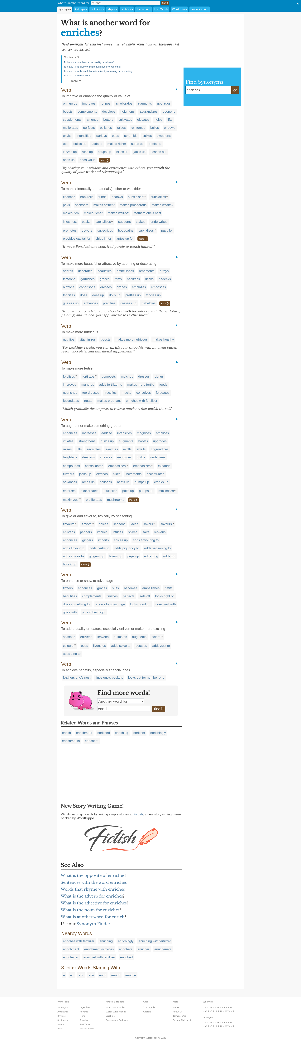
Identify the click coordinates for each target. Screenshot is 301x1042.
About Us (177, 1011)
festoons (69, 279)
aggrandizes (149, 111)
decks (149, 279)
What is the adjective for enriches (94, 903)
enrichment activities (99, 949)
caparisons (87, 287)
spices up (121, 540)
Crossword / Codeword (117, 1020)
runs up (87, 152)
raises (121, 128)
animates (120, 637)
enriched (103, 733)
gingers (87, 540)
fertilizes (88, 376)
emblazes (139, 287)
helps (158, 119)
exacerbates (89, 491)
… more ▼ (74, 81)
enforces (69, 491)
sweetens (164, 136)
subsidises (135, 197)
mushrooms (115, 500)
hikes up (122, 152)
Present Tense (86, 1028)
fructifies (110, 392)
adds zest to (161, 646)
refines (105, 103)
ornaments (146, 271)
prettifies (109, 303)
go (235, 90)
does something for (77, 604)
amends (92, 119)
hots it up (69, 564)
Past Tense (85, 1024)
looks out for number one (146, 677)
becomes (130, 588)
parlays (101, 136)
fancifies (69, 295)
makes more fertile (140, 384)
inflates (68, 441)
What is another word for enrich (93, 917)
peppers (86, 532)
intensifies (84, 136)
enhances (70, 103)
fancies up (153, 295)
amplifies (162, 433)
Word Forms (179, 9)
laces (134, 524)
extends (102, 474)
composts (109, 376)
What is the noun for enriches (90, 910)
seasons (119, 524)
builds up (79, 144)
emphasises (117, 466)
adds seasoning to (157, 548)
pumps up (146, 491)
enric (102, 975)
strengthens (87, 441)
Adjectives (85, 1007)
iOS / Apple (149, 1007)
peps (84, 646)
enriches (123, 708)
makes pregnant (109, 401)
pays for (167, 230)
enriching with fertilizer (155, 941)
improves (88, 103)
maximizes (70, 500)
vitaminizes (87, 339)
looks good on (140, 604)
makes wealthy (162, 205)
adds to (97, 144)
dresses (106, 287)
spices (103, 524)
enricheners (162, 949)
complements (87, 111)
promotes (70, 230)
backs (86, 222)
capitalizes (103, 222)
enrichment (84, 733)
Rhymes (112, 9)
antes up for (125, 238)
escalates (94, 449)
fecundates (71, 401)
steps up (137, 144)
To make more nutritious (77, 75)
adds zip (169, 556)
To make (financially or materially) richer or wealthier (92, 66)
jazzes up (70, 152)
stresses (106, 457)
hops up (69, 160)
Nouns (60, 1024)
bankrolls (86, 197)
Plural (82, 1015)
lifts (169, 119)
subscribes (105, 230)
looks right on (164, 596)
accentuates (155, 474)
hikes (117, 474)
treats (88, 401)
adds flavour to (73, 548)
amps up (88, 482)
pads (115, 136)
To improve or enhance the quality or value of (88, 62)
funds (102, 197)
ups (65, 144)
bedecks (165, 279)
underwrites (158, 222)
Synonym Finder (93, 924)
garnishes (87, 279)
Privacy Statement (182, 1020)
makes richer (116, 144)
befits (169, 588)
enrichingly (158, 733)
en (72, 975)
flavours (68, 524)
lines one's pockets (109, 677)
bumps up (142, 482)
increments (133, 474)
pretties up (133, 295)
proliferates (94, 500)
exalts (67, 136)
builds (154, 128)
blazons (68, 287)
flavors (86, 524)
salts (145, 532)
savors (148, 524)
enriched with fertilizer (99, 957)
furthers (68, 474)
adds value (87, 160)
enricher (139, 733)
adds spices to (73, 556)
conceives (143, 392)
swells (141, 449)
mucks (126, 392)
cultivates (125, 119)
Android (147, 1011)
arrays (164, 271)
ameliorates (124, 103)
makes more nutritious (132, 339)
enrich (66, 733)
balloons (106, 482)
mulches (127, 376)
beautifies (105, 271)
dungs (159, 376)
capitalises (146, 230)
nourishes (70, 392)
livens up (115, 556)
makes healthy (163, 339)
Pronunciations (199, 9)
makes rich (71, 213)
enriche (130, 975)
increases (89, 433)
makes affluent (103, 205)
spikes (147, 136)
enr (81, 975)
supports (124, 222)
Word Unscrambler (115, 1007)
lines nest (70, 222)
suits (115, 588)
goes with (70, 612)
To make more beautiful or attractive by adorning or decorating (98, 71)
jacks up (140, 152)
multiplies (110, 491)
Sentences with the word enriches (94, 882)
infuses (118, 532)
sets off (145, 596)
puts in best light (94, 612)
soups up (104, 152)
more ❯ (104, 160)
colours (68, 646)
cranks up (161, 482)
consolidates (94, 466)
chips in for (103, 238)
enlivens (69, 532)
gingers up (96, 556)
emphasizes (141, 466)
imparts (103, 540)
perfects (89, 128)
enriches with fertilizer (141, 401)
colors (156, 637)
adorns (68, 271)
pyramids (130, 136)
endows (169, 128)
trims (118, 279)
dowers (87, 230)
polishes (106, 128)
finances (69, 197)
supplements (72, 119)
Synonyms (65, 9)
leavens (160, 532)
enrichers (91, 741)
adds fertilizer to (110, 384)
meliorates (70, 128)
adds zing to (72, 654)
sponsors (81, 205)
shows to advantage (110, 604)
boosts (68, 111)
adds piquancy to (126, 548)
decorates (85, 271)
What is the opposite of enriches (93, 875)
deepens (169, 111)
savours (166, 524)
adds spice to (120, 646)
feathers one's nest (147, 213)
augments (145, 103)
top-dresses (90, 392)
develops (108, 111)
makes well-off (118, 213)
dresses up (128, 303)
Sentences (127, 9)
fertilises (69, 376)
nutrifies (68, 339)
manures (87, 384)
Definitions (97, 9)
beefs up (155, 144)
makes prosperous (133, 205)
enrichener (70, 957)
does (83, 295)
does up (98, 295)
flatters (68, 588)
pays (66, 205)
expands (164, 466)
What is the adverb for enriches (92, 896)
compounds (71, 466)
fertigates (162, 392)
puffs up (128, 491)
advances (70, 482)
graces (104, 279)
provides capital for (76, 238)
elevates (143, 119)
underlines (157, 457)
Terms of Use (179, 1015)
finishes (112, 596)
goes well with (165, 604)
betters (108, 119)
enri (91, 975)
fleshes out (158, 152)
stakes (140, 222)
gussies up (71, 303)
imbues (102, 532)
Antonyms (81, 9)
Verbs (60, 1028)
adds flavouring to (146, 540)
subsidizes (158, 197)
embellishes (125, 271)
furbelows (148, 303)
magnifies (144, 433)
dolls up (114, 295)
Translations (143, 9)
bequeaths (125, 230)
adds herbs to (99, 548)
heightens (127, 111)
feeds (163, 384)
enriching (121, 733)
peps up (133, 556)
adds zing (151, 556)
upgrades (164, 103)
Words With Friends (116, 1011)
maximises (166, 491)
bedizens (133, 279)
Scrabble (110, 1015)
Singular (84, 1020)
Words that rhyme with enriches (93, 889)
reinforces (138, 128)
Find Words (161, 9)
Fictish (138, 814)
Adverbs (84, 1011)
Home (176, 1007)
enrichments (71, 741)
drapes (122, 287)
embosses (158, 287)
